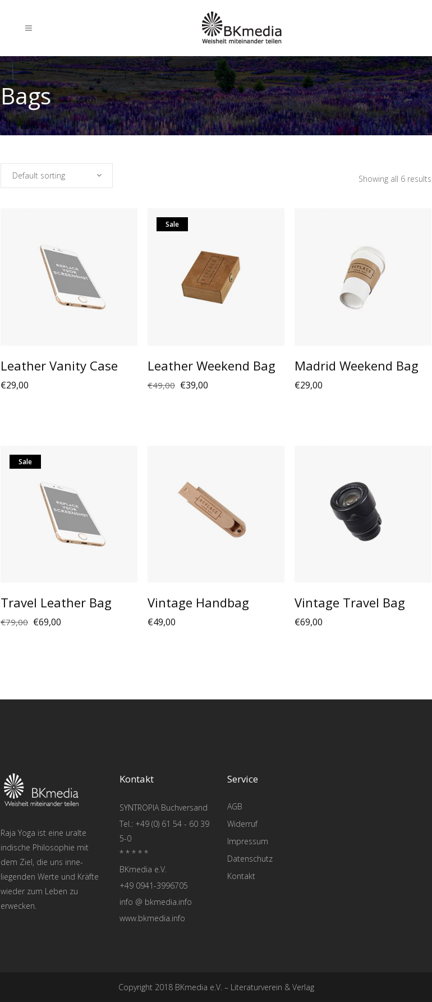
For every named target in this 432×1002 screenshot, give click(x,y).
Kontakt (241, 876)
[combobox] (57, 175)
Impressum (247, 841)
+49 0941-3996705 (154, 885)
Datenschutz (250, 858)
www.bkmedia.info (152, 918)
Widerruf (242, 823)
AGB (234, 806)
